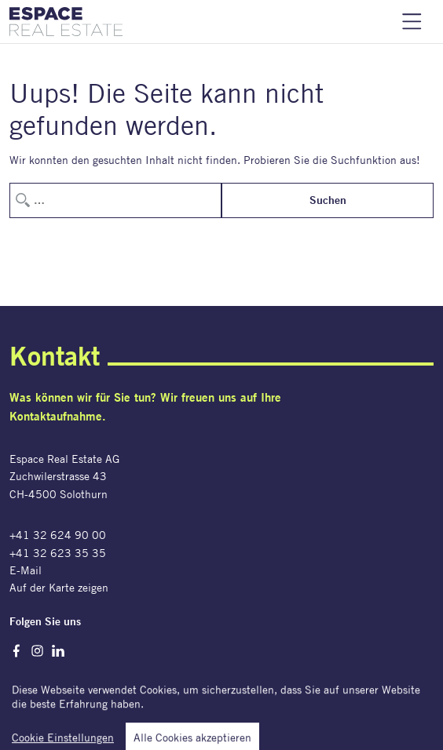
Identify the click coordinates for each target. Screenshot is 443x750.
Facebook (16, 650)
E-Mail (25, 570)
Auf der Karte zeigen (58, 587)
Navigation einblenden (412, 21)
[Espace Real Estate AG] (66, 21)
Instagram (37, 650)
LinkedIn (58, 650)
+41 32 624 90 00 (57, 534)
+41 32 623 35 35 (57, 552)
